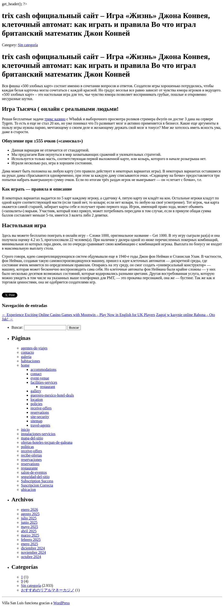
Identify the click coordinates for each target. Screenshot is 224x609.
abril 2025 (28, 531)
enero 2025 (29, 544)
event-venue (40, 378)
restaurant (47, 387)
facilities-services (44, 382)
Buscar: (17, 327)
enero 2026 (29, 510)
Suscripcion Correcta (37, 485)
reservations (40, 412)
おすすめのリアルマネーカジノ (47, 590)
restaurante (29, 468)
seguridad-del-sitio (35, 477)
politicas (27, 447)
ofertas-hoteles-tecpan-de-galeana (46, 442)
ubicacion (28, 490)
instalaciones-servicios (38, 434)
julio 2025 (28, 518)
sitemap (36, 421)
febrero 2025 (31, 540)
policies (36, 404)
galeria (26, 357)
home (25, 365)
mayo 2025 (29, 527)
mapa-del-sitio (32, 438)
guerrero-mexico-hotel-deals (52, 395)
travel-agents (40, 425)
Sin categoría (28, 45)
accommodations (43, 369)
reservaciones (31, 460)
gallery (36, 391)
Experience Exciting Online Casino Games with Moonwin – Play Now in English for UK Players (78, 315)
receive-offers (41, 408)
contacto (27, 352)
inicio (25, 430)
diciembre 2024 (33, 548)
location (37, 400)
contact (36, 374)
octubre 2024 (31, 557)
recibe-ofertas (31, 455)
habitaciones (30, 361)
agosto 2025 (30, 514)
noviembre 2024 (33, 552)
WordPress (61, 603)
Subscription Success (37, 481)
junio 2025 (29, 522)
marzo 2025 (30, 535)
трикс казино (54, 119)
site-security (40, 417)
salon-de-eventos (34, 472)
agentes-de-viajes (34, 348)
